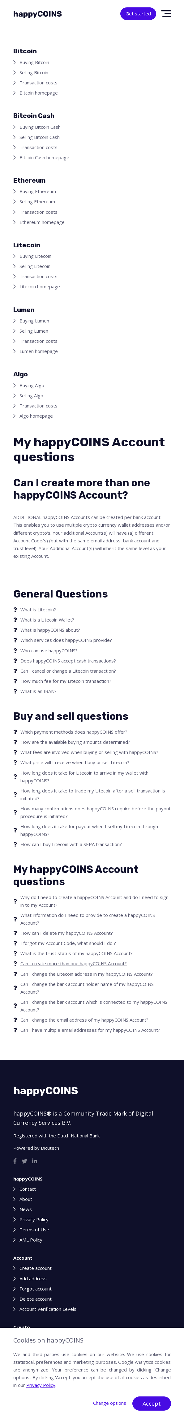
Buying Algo (31, 385)
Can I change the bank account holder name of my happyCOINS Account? (87, 988)
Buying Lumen (34, 321)
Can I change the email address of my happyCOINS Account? (84, 1020)
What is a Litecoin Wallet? (47, 620)
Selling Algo (31, 395)
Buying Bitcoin (34, 62)
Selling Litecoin (34, 266)
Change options (109, 1403)
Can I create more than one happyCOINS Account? (73, 963)
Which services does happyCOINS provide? (66, 640)
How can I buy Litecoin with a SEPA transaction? (71, 844)
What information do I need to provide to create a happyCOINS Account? (87, 919)
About (25, 1199)
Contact (27, 1189)
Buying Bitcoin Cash (40, 127)
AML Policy (30, 1240)
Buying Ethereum (37, 191)
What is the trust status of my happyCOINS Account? (76, 953)
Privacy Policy (34, 1219)
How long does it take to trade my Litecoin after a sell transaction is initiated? (92, 794)
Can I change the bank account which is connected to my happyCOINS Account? (93, 1006)
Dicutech (50, 1148)
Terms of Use (34, 1229)
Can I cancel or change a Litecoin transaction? (68, 671)
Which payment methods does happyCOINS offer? (73, 732)
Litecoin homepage (39, 286)
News (25, 1209)
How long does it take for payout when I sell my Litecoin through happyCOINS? (89, 830)
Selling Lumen (33, 331)
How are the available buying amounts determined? (75, 742)
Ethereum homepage (42, 222)
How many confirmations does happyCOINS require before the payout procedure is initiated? (95, 812)
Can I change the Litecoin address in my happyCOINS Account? (86, 974)
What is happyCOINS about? (50, 630)
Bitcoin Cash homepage (44, 157)
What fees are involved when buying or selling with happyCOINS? (89, 752)
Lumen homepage (38, 351)
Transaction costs (38, 82)
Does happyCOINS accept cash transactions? (68, 661)
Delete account (35, 1299)
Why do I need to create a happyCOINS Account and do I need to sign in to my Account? (94, 901)
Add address (33, 1278)
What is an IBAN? (38, 691)
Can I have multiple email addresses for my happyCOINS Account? (90, 1030)
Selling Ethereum (37, 201)
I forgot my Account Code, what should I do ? (68, 943)
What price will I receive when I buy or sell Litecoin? (74, 762)
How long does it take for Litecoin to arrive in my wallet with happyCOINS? (84, 777)
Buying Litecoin (35, 256)
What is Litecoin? (38, 609)
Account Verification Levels (47, 1309)
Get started (138, 13)
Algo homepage (36, 416)
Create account (35, 1268)
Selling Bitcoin (33, 72)
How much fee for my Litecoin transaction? (65, 681)
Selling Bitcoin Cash (39, 137)
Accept (152, 1403)
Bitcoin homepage (38, 93)
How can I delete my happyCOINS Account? (66, 933)
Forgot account (35, 1289)
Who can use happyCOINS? (49, 650)
